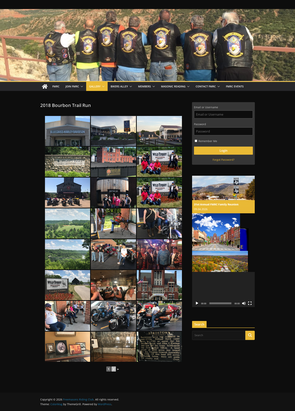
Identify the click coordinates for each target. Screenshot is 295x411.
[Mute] (244, 303)
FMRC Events (235, 86)
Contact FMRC (206, 86)
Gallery (94, 86)
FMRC (55, 86)
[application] (223, 289)
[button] (81, 86)
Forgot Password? (223, 159)
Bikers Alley (119, 86)
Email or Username (206, 107)
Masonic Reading (173, 86)
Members (144, 86)
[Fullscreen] (250, 303)
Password (200, 124)
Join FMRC (72, 86)
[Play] (197, 303)
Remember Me (206, 141)
